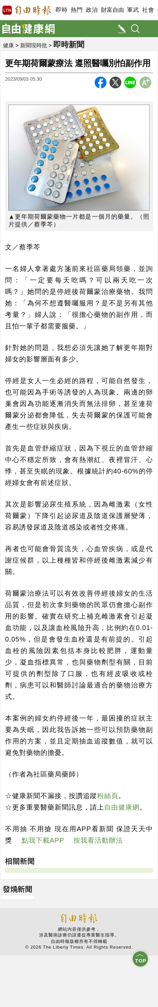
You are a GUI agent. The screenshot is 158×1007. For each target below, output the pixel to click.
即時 (61, 10)
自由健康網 (121, 807)
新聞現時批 (33, 45)
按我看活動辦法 (98, 840)
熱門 (77, 10)
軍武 (133, 10)
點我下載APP (43, 840)
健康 (8, 45)
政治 (92, 10)
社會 (148, 10)
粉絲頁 (107, 795)
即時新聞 (68, 44)
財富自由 (112, 10)
